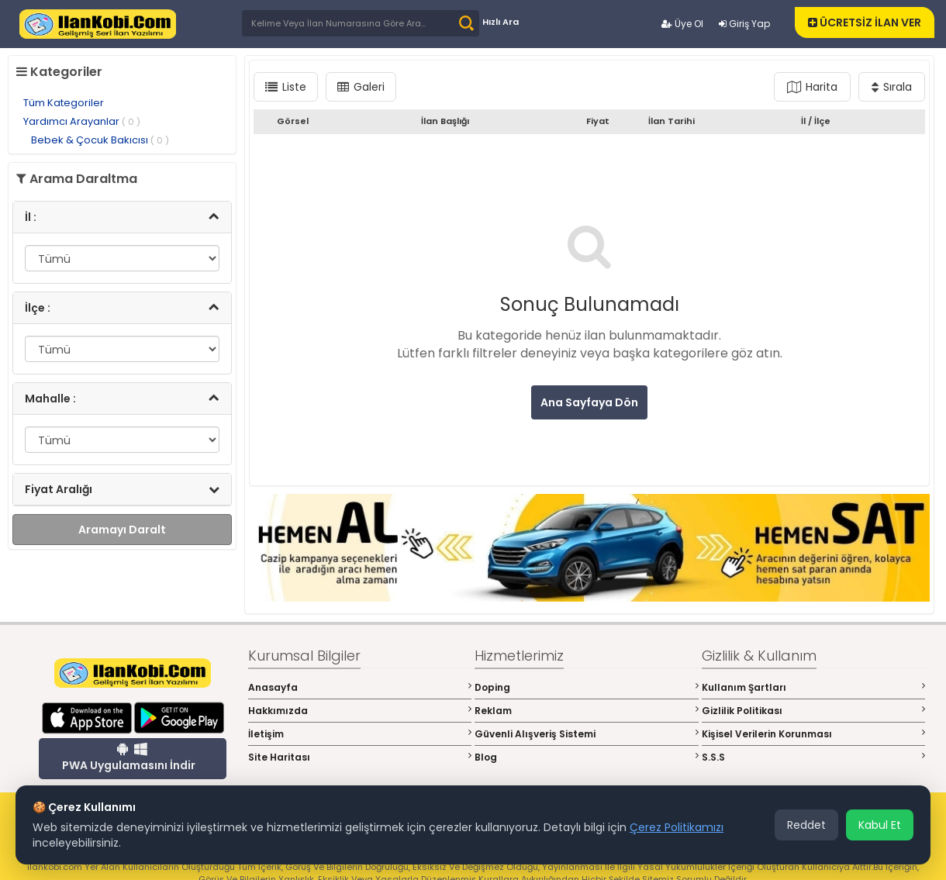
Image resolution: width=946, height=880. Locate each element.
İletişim (360, 733)
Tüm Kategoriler (63, 102)
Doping (587, 687)
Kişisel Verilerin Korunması (814, 733)
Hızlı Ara (500, 22)
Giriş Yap (744, 23)
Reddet (806, 825)
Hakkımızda (360, 710)
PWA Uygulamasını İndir (128, 757)
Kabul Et (879, 825)
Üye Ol (682, 23)
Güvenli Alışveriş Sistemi (587, 733)
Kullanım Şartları (814, 687)
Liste (285, 87)
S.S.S (814, 757)
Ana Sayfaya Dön (589, 402)
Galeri (361, 87)
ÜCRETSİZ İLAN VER (864, 22)
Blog (587, 757)
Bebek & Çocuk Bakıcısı (100, 140)
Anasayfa (360, 687)
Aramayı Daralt (122, 529)
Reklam (587, 710)
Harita (812, 87)
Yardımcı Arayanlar (81, 121)
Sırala (892, 87)
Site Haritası (360, 757)
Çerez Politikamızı (676, 827)
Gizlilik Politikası (814, 710)
